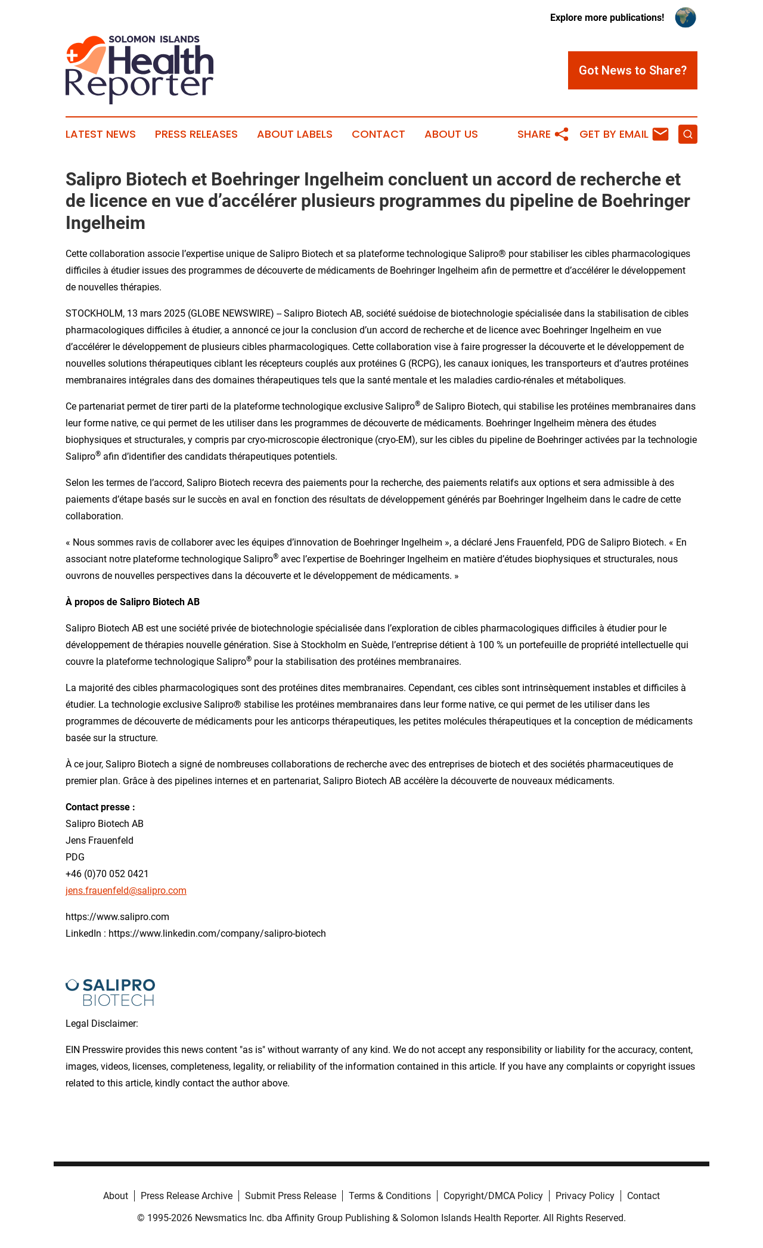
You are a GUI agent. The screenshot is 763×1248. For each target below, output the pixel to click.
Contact (378, 134)
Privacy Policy (585, 1195)
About (115, 1195)
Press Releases (196, 134)
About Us (451, 134)
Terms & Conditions (390, 1195)
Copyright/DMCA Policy (493, 1195)
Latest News (101, 134)
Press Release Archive (186, 1195)
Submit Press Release (290, 1195)
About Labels (295, 134)
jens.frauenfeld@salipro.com (126, 890)
